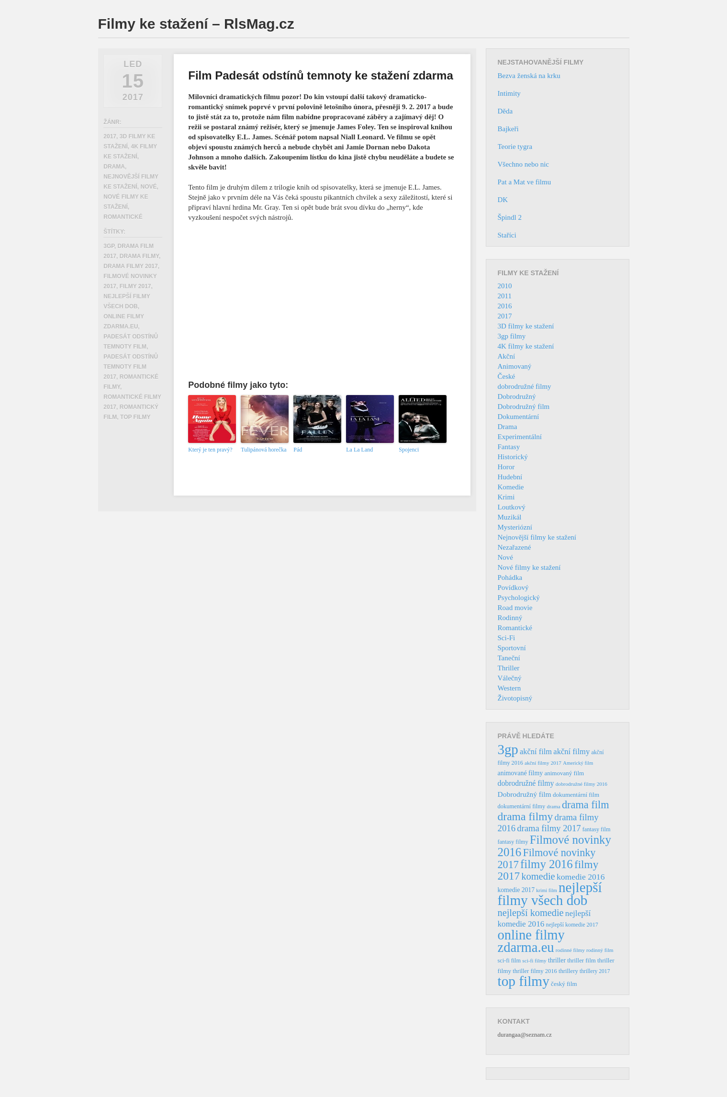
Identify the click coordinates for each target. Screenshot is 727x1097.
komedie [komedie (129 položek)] (538, 876)
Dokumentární (518, 416)
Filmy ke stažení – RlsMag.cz (196, 24)
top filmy (135, 417)
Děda (505, 111)
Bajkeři (508, 129)
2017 (109, 136)
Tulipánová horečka (263, 449)
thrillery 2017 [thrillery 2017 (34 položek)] (595, 971)
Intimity (509, 93)
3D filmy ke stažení (526, 326)
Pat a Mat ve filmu (524, 182)
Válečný (510, 678)
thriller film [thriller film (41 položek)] (581, 960)
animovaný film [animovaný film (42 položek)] (564, 773)
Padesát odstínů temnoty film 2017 (130, 366)
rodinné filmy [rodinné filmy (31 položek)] (570, 950)
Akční (506, 356)
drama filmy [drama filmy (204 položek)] (525, 816)
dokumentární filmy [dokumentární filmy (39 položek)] (522, 806)
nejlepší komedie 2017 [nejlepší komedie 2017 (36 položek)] (572, 924)
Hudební (510, 477)
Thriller (509, 668)
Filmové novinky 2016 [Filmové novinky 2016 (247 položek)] (554, 846)
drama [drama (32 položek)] (553, 806)
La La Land (359, 449)
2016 (505, 306)
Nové (148, 186)
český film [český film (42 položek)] (564, 983)
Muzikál (510, 517)
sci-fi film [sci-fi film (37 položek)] (509, 960)
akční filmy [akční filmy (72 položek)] (571, 751)
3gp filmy (512, 336)
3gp (108, 246)
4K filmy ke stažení (526, 346)
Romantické (122, 217)
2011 (505, 296)
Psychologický (519, 597)
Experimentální (520, 437)
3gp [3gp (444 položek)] (508, 749)
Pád (297, 449)
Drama (114, 166)
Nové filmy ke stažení (529, 567)
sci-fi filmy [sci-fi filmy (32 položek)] (534, 960)
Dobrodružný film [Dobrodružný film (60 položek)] (524, 794)
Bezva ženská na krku (529, 75)
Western (509, 688)
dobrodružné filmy (524, 386)
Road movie (515, 607)
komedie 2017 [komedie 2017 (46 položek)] (516, 889)
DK (503, 200)
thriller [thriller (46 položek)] (557, 960)
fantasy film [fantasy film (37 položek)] (596, 829)
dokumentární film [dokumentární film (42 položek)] (576, 794)
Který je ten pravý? (210, 449)
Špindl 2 (510, 217)
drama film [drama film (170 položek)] (585, 805)
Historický (513, 457)
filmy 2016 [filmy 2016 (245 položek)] (546, 864)
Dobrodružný (517, 396)
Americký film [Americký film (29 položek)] (578, 763)
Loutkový (512, 507)
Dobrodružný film (524, 406)
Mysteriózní (515, 527)
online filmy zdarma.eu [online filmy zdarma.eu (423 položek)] (531, 941)
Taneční (509, 658)
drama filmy (139, 256)
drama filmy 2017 (130, 266)
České (506, 376)
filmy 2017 (135, 286)
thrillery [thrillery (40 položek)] (568, 971)
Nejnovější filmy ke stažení (537, 537)
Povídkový (513, 587)
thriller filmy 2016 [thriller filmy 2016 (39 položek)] (535, 971)
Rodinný (510, 618)
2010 (505, 286)
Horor (506, 467)
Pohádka (510, 577)
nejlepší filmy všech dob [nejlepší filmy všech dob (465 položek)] (550, 894)
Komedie (511, 487)
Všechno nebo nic (523, 164)
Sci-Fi (506, 638)
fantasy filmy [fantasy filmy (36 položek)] (513, 841)
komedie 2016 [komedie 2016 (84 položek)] (581, 877)
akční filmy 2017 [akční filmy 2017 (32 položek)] (543, 763)
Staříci (507, 235)
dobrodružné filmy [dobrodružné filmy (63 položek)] (526, 783)
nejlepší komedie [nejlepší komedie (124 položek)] (531, 912)
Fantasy (509, 447)
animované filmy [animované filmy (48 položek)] (520, 773)
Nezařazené (514, 547)
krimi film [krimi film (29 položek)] (546, 890)
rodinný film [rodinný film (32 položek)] (600, 950)
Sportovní (512, 648)
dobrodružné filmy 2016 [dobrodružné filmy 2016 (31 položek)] (581, 784)
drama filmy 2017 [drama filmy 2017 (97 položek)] (549, 828)
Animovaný (515, 366)
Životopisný (515, 698)
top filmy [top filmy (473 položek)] (523, 981)
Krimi (506, 497)
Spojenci (409, 449)
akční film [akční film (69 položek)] (536, 751)
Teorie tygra (515, 146)
